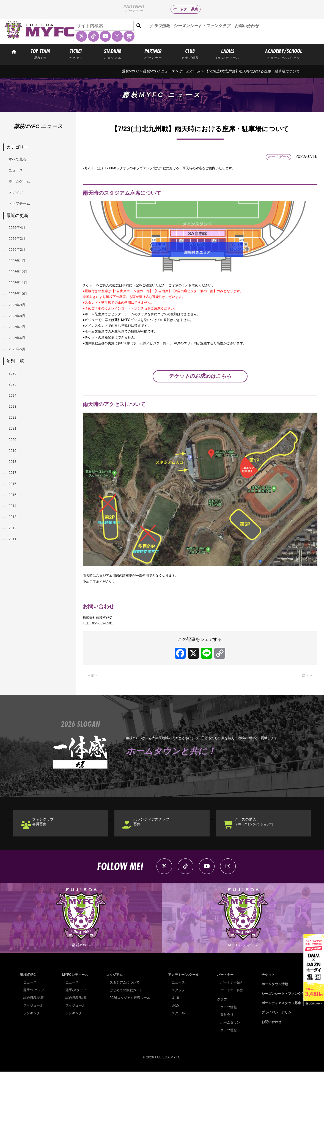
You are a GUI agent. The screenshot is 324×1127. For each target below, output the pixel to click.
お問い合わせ (247, 26)
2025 (16, 440)
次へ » (306, 717)
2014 (16, 594)
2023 (16, 468)
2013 (16, 608)
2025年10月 (22, 328)
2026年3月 (21, 258)
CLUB (190, 53)
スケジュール (34, 1061)
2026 (16, 426)
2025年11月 (22, 314)
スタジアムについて (123, 1038)
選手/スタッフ (34, 1045)
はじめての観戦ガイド (125, 1045)
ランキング (32, 1068)
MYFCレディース (75, 1030)
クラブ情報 (160, 26)
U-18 (173, 1053)
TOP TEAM (40, 53)
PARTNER (153, 53)
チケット (265, 1030)
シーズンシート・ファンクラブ (202, 26)
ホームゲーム (190, 71)
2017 (16, 552)
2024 (16, 454)
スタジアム (113, 1030)
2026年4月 (21, 244)
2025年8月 (21, 356)
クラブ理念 (226, 1085)
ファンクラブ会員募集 (50, 867)
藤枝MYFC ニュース (159, 71)
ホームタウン (228, 1078)
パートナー (223, 1030)
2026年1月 (21, 286)
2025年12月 (22, 300)
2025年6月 (21, 384)
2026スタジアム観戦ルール (129, 1053)
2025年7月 (21, 370)
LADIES (228, 53)
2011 (16, 636)
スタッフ (176, 1045)
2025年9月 (21, 342)
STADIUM (112, 53)
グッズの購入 (266, 867)
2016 (16, 566)
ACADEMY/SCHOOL (283, 53)
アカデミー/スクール (182, 1030)
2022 (16, 482)
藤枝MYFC (130, 71)
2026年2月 (21, 272)
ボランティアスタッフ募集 (161, 867)
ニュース (20, 175)
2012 (16, 622)
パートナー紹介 (230, 1038)
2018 (16, 538)
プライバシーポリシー (275, 1068)
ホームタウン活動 (272, 1039)
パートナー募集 (185, 9)
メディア (20, 203)
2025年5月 (21, 398)
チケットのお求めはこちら (200, 406)
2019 (16, 524)
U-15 (173, 1061)
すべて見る (22, 161)
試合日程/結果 (34, 1053)
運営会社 (225, 1070)
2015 (16, 580)
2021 (16, 496)
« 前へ (94, 717)
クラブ (219, 1055)
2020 (16, 510)
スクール (176, 1068)
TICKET (76, 53)
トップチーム (24, 217)
